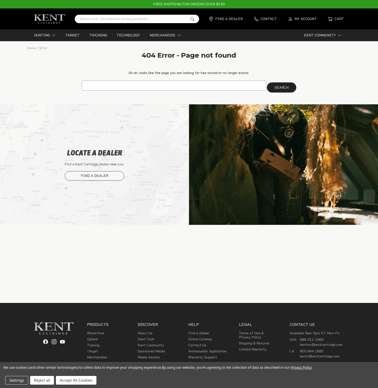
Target (92, 349)
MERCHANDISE (165, 35)
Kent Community (151, 343)
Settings (16, 380)
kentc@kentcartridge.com (320, 354)
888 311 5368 (312, 338)
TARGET (72, 35)
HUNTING (45, 35)
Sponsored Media (151, 349)
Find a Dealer (198, 331)
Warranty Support (202, 355)
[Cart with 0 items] (336, 19)
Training (93, 343)
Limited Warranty (253, 347)
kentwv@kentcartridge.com (321, 343)
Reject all (42, 380)
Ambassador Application (207, 349)
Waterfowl (95, 331)
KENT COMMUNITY (323, 35)
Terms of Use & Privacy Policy (251, 333)
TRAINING (98, 35)
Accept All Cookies (76, 380)
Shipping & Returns (254, 341)
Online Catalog (200, 337)
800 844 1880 (312, 349)
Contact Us (197, 343)
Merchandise (97, 355)
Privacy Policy (301, 367)
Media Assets (149, 355)
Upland (92, 337)
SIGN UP (274, 273)
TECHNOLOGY (128, 35)
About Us (145, 331)
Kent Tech (146, 337)
